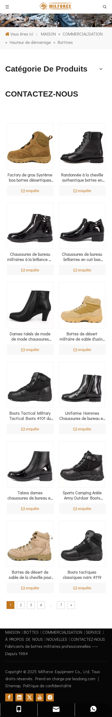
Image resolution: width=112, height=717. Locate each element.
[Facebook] (9, 697)
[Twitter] (29, 697)
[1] (56, 13)
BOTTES (31, 632)
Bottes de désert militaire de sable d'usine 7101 (82, 336)
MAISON (12, 632)
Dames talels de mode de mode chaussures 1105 (30, 336)
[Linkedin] (19, 697)
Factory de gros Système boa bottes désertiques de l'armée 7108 (30, 177)
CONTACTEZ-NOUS (88, 639)
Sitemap (12, 685)
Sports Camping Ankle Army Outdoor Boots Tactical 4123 (82, 495)
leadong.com (84, 678)
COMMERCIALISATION (62, 632)
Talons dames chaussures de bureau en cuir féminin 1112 (29, 495)
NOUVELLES (56, 639)
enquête (30, 191)
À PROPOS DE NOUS (24, 639)
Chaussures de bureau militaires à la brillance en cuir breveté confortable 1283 (30, 257)
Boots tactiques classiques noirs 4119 (82, 575)
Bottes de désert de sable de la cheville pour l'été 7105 (30, 575)
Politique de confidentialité (47, 685)
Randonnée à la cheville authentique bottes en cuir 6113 (82, 177)
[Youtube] (40, 697)
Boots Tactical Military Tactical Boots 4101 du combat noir (30, 416)
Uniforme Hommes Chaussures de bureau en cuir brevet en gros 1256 (82, 416)
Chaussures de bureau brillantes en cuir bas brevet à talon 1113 (82, 257)
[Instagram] (50, 697)
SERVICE (93, 632)
